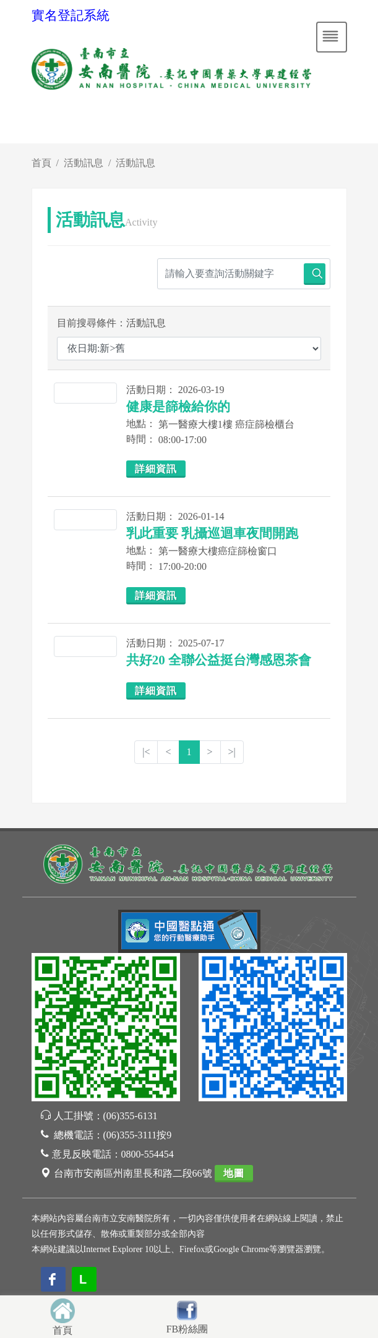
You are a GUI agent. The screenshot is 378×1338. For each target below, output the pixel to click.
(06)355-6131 (130, 1116)
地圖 (233, 1173)
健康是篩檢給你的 (178, 406)
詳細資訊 (156, 469)
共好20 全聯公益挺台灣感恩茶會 (218, 660)
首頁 (41, 163)
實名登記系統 (71, 15)
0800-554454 (147, 1154)
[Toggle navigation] (331, 37)
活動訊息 (83, 163)
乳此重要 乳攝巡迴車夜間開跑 (212, 533)
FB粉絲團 (187, 1329)
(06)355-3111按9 (137, 1135)
